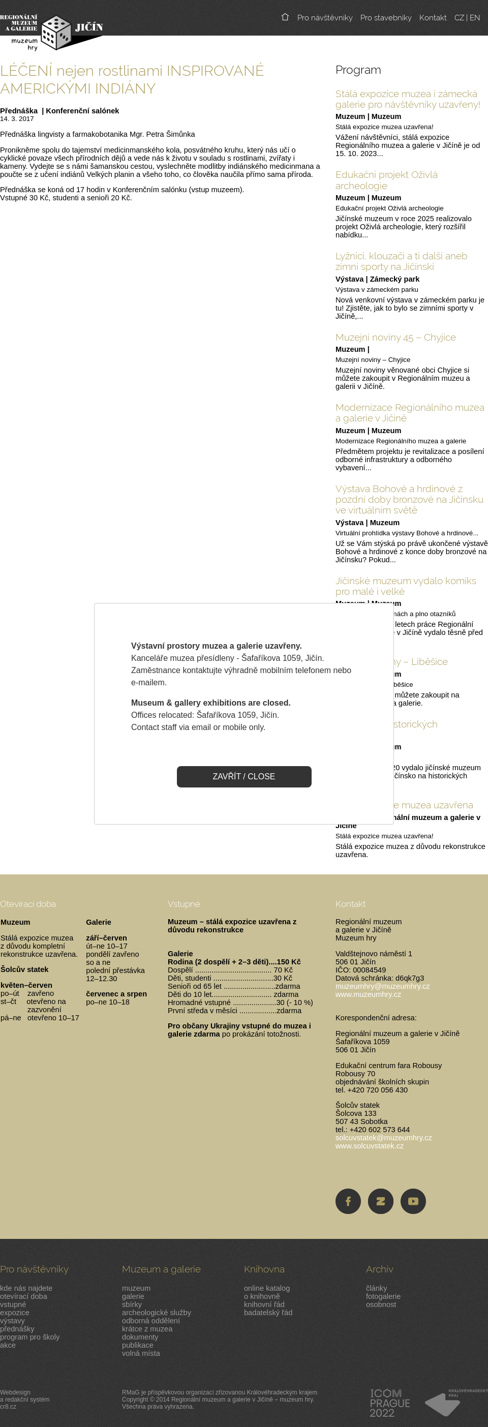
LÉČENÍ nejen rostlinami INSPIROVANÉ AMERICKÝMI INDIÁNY (132, 79)
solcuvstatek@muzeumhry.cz (384, 1138)
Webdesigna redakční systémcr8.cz (24, 1399)
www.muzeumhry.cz (368, 994)
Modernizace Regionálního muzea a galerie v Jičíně (410, 412)
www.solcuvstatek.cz (370, 1146)
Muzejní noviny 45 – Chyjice (396, 337)
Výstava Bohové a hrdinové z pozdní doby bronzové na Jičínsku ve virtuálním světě (409, 499)
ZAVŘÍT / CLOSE (244, 776)
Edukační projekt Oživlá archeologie (387, 180)
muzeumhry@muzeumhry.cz (383, 986)
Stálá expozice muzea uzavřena (404, 804)
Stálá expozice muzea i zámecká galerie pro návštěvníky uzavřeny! (408, 99)
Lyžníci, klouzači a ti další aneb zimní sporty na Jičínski (402, 261)
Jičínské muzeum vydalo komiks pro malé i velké (406, 586)
